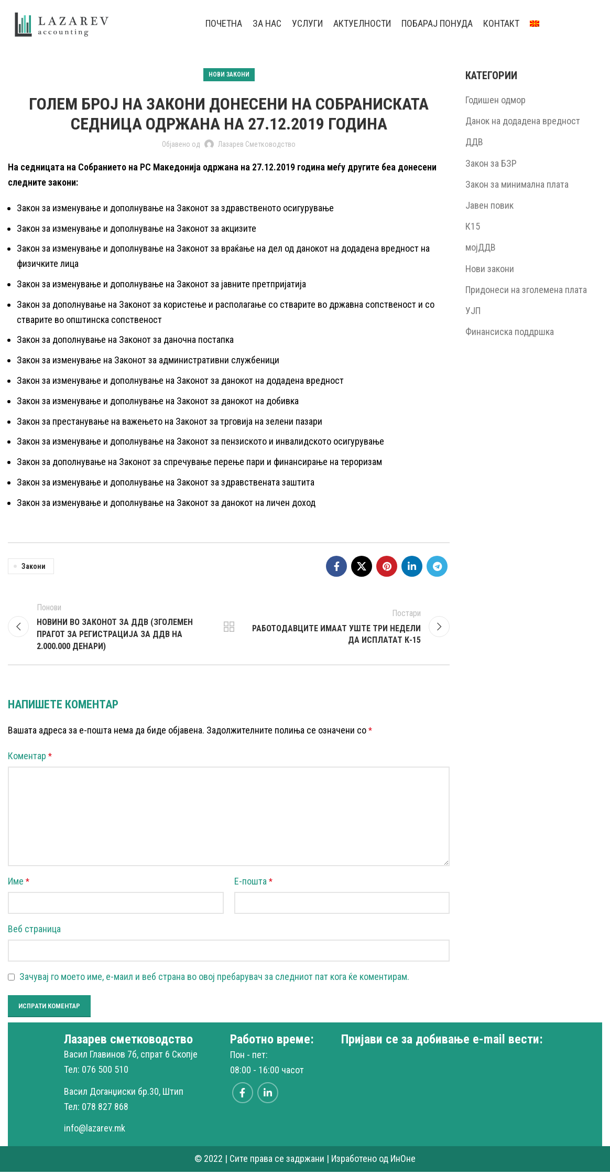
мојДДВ (480, 247)
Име (18, 884)
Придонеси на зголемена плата (526, 289)
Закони (33, 566)
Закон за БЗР (491, 163)
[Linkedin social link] (411, 566)
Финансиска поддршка (509, 331)
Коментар (30, 758)
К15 (472, 226)
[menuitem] (534, 23)
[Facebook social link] (336, 566)
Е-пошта (253, 884)
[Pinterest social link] (386, 566)
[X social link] (361, 566)
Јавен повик (489, 205)
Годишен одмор (495, 99)
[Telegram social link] (437, 566)
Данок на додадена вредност (522, 120)
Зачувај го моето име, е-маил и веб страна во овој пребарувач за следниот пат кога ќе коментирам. (214, 979)
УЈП (473, 310)
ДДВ (474, 141)
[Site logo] (62, 22)
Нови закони (229, 74)
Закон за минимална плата (517, 184)
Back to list (228, 628)
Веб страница (34, 931)
